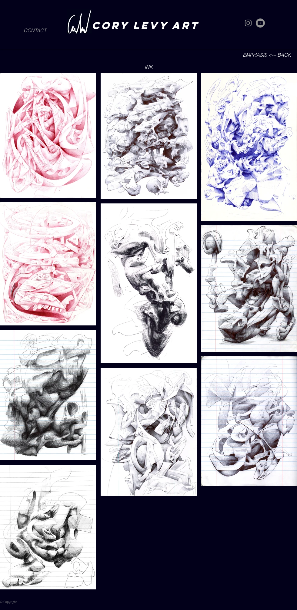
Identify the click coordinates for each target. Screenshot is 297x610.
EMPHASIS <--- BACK (267, 55)
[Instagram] (248, 23)
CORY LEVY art (148, 25)
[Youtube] (260, 23)
